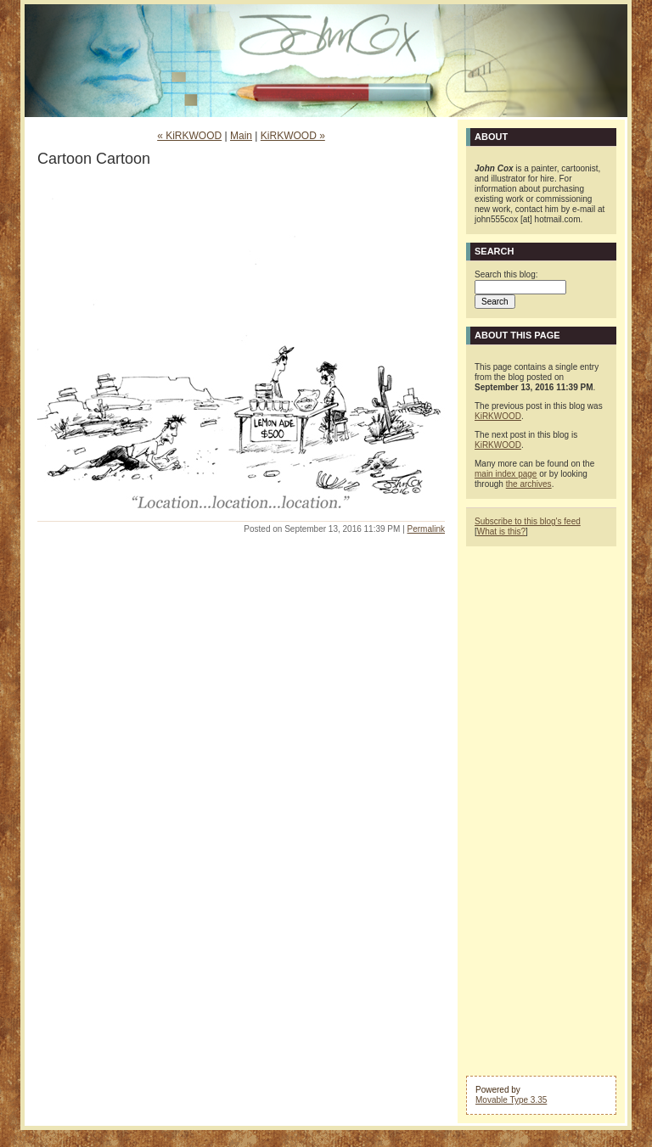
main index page (506, 473)
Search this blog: (506, 274)
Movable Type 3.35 (511, 1100)
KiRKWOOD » (293, 136)
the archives (529, 484)
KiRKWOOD (498, 416)
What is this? (501, 531)
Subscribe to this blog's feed (528, 521)
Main (241, 136)
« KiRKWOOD (189, 136)
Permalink (426, 529)
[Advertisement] (542, 809)
